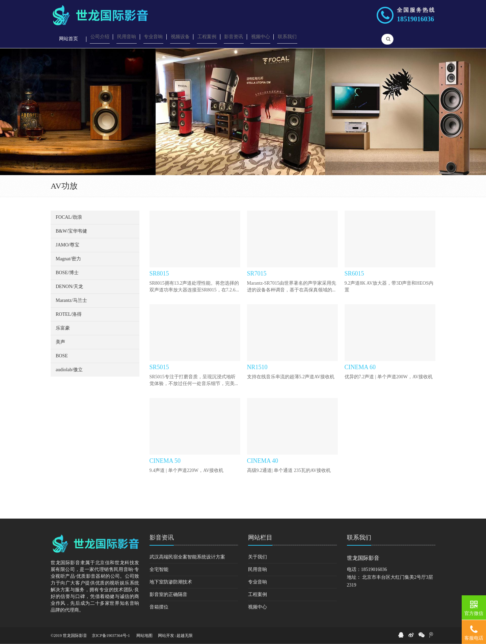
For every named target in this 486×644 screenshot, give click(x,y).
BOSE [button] (62, 355)
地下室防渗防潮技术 (171, 582)
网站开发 (166, 635)
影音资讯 (162, 537)
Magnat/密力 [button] (68, 258)
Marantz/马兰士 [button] (71, 300)
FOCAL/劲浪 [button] (69, 217)
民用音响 (257, 569)
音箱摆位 (159, 607)
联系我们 (359, 537)
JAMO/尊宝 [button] (67, 244)
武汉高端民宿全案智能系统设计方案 (187, 556)
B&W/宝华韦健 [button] (71, 231)
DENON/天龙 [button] (69, 286)
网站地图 (144, 635)
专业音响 (257, 582)
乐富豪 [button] (63, 328)
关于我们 (257, 556)
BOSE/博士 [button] (67, 272)
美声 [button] (60, 341)
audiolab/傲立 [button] (69, 369)
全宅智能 (159, 569)
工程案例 (257, 594)
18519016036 (415, 19)
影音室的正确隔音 (168, 594)
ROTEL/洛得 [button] (69, 314)
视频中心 (257, 607)
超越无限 (185, 635)
